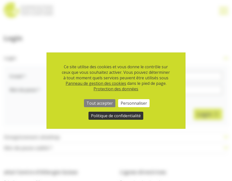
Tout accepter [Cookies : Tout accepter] (99, 103)
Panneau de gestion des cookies (96, 83)
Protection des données (116, 89)
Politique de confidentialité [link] (116, 115)
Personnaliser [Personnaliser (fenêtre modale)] (134, 103)
